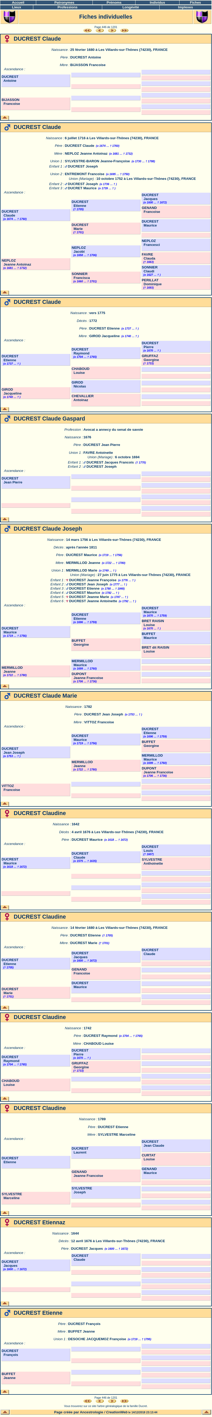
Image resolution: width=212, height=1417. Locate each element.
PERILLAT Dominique (152, 282)
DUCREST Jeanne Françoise (93, 580)
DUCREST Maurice (150, 223)
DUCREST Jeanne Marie (89, 597)
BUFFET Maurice (149, 636)
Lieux (16, 7)
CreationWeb (117, 1412)
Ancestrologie (91, 1412)
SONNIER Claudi (150, 269)
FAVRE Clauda (148, 256)
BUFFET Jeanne (81, 1331)
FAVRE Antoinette (98, 453)
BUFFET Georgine (80, 642)
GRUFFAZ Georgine (150, 358)
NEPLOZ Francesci (151, 243)
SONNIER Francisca (81, 276)
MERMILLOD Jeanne (83, 563)
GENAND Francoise (151, 210)
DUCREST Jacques (150, 197)
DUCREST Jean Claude (153, 1143)
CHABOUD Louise (80, 371)
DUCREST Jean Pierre (101, 445)
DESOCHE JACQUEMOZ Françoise (97, 1339)
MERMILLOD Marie (81, 570)
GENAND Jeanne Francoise (87, 1174)
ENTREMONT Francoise (84, 174)
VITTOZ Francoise (99, 722)
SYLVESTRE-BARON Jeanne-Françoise (97, 161)
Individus (157, 2)
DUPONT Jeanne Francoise (87, 676)
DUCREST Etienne (80, 204)
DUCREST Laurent (80, 1150)
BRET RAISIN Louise (153, 623)
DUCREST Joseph (83, 166)
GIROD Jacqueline (104, 336)
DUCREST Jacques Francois (110, 462)
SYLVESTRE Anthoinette (152, 861)
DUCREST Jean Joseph (88, 584)
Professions (67, 7)
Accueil (18, 2)
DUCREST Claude (79, 146)
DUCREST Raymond (80, 351)
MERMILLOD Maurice (82, 663)
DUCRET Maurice (82, 188)
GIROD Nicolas (79, 384)
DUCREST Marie (80, 227)
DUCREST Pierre (150, 345)
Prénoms (114, 2)
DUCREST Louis (150, 849)
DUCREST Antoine (85, 57)
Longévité (130, 7)
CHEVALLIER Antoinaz (83, 398)
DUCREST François (84, 1324)
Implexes (185, 7)
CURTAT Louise (149, 1157)
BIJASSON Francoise (88, 65)
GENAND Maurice (149, 1171)
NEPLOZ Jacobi (79, 250)
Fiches (195, 2)
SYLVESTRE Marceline (116, 1134)
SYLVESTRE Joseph (82, 1190)
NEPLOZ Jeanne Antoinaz (86, 153)
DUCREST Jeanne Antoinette (93, 601)
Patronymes (64, 2)
